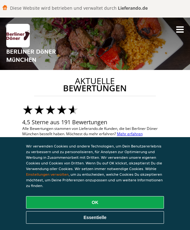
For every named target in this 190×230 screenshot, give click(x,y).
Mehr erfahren (130, 133)
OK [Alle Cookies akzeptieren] (95, 202)
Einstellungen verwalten (47, 174)
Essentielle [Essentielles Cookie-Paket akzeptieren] (94, 217)
